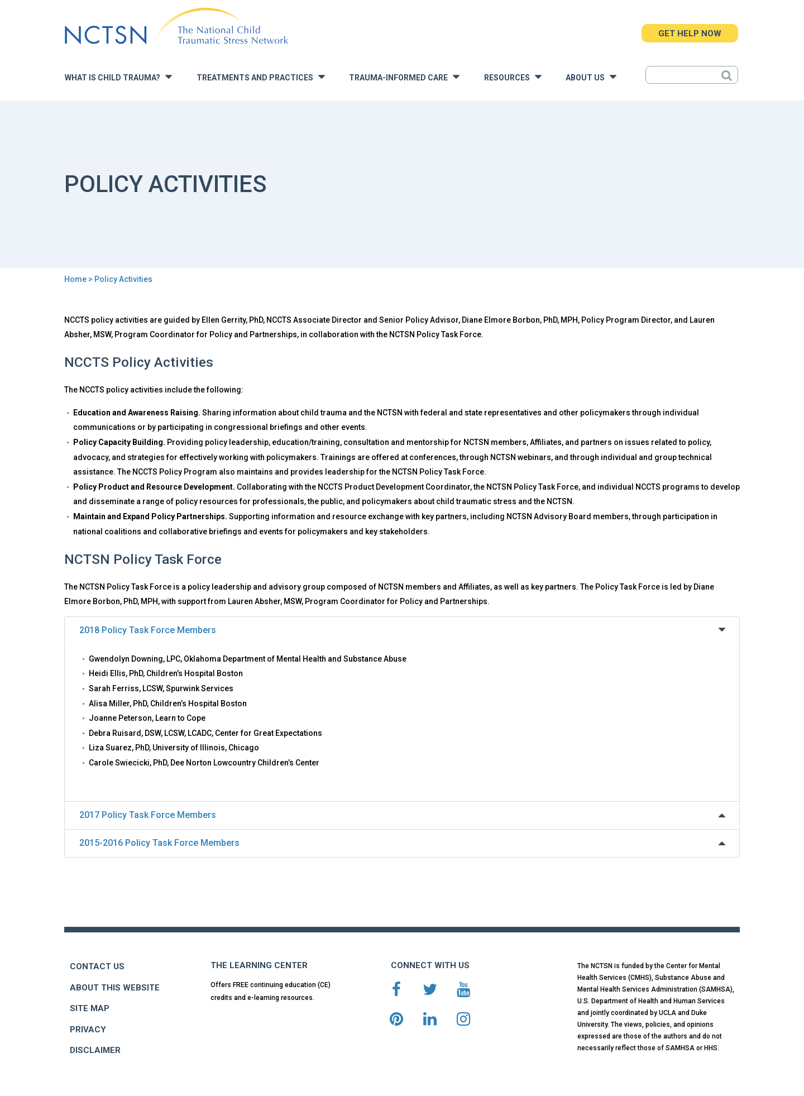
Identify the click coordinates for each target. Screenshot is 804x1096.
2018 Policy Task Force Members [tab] (403, 629)
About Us (591, 77)
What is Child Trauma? (118, 77)
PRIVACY (88, 1030)
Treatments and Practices (261, 77)
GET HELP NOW (689, 33)
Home (75, 279)
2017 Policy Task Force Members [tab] (403, 815)
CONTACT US (97, 966)
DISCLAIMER (95, 1050)
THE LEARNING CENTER (259, 965)
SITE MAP (89, 1008)
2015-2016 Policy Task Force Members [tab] (403, 843)
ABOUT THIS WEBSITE (115, 988)
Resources (513, 77)
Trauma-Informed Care (404, 77)
